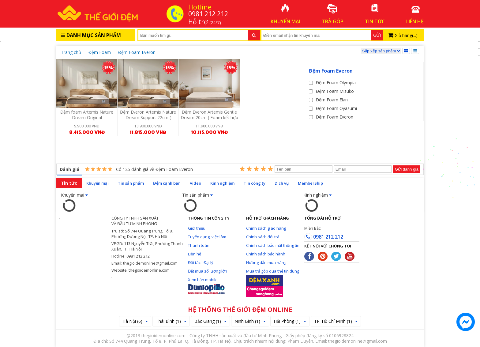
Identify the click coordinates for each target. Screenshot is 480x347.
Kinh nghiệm (222, 183)
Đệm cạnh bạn (167, 183)
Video (195, 183)
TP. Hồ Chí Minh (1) (336, 321)
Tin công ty (254, 183)
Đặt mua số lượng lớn (207, 271)
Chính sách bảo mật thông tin (272, 245)
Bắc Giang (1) (210, 321)
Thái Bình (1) (171, 321)
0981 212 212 (323, 236)
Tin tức (69, 183)
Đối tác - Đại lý (200, 262)
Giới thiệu (196, 228)
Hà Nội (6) (135, 321)
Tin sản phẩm (131, 183)
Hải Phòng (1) (290, 321)
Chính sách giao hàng (266, 228)
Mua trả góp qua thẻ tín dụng (272, 271)
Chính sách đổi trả (262, 237)
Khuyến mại (97, 183)
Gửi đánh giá (406, 169)
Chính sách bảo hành (265, 254)
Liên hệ (194, 254)
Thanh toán (198, 245)
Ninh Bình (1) (250, 321)
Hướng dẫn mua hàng (266, 262)
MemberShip (310, 183)
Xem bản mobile (203, 279)
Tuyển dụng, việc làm (207, 237)
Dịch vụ (282, 183)
